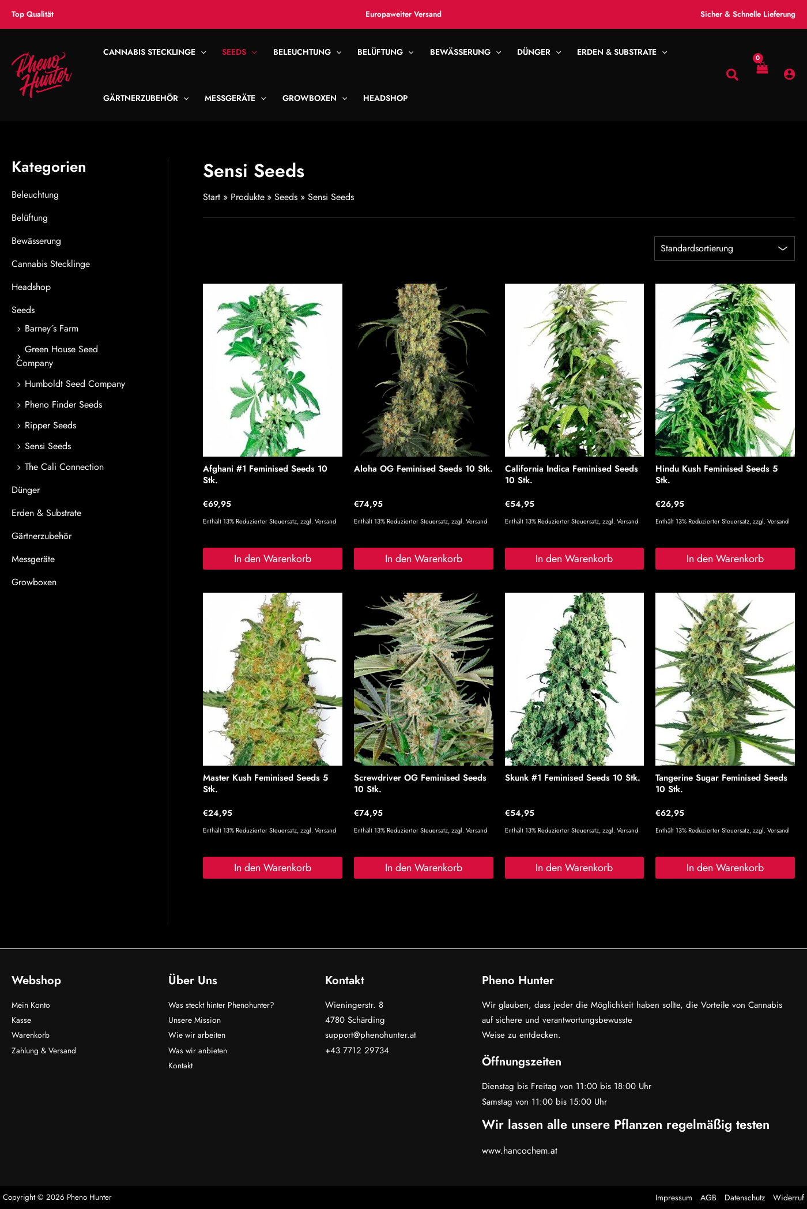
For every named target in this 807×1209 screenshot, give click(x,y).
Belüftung (30, 217)
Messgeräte (33, 559)
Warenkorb (32, 1035)
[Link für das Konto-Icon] (789, 74)
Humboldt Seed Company (75, 383)
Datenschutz (745, 1197)
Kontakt (181, 1065)
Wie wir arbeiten (199, 1035)
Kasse (22, 1020)
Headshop (31, 286)
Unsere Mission (196, 1020)
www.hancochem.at (519, 1150)
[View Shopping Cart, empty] (761, 75)
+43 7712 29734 (357, 1050)
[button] (200, 52)
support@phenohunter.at (370, 1035)
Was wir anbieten (200, 1050)
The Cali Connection (64, 466)
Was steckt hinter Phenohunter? (227, 1005)
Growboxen (34, 582)
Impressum (673, 1197)
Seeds (23, 310)
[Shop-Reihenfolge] (724, 248)
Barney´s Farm (51, 328)
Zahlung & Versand (47, 1050)
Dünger (26, 489)
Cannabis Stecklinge (51, 263)
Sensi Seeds (48, 446)
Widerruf (788, 1197)
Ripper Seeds (50, 425)
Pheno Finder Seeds (63, 404)
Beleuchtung (35, 194)
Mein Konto (33, 1005)
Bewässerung (36, 240)
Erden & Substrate (46, 512)
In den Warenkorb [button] (272, 558)
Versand (325, 521)
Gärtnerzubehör (41, 536)
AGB (708, 1197)
